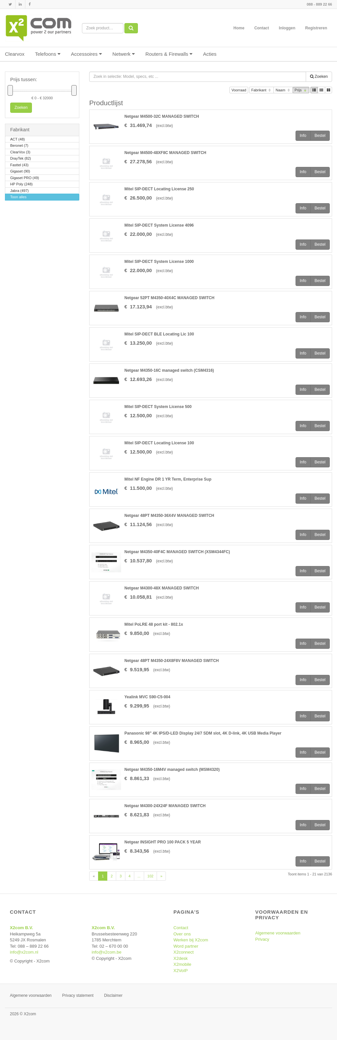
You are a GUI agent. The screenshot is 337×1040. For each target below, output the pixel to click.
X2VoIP (180, 970)
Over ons (182, 933)
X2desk (180, 958)
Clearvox (14, 54)
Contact (261, 28)
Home (238, 28)
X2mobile (182, 964)
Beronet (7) (19, 145)
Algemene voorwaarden (277, 932)
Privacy (262, 939)
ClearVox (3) (20, 152)
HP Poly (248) (21, 184)
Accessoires (86, 54)
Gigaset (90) (20, 171)
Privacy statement (77, 995)
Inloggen (287, 28)
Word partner (185, 946)
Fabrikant (261, 90)
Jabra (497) (19, 191)
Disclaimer (113, 995)
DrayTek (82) (20, 158)
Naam (283, 90)
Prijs (301, 90)
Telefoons (47, 54)
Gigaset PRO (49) (24, 178)
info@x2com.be (107, 952)
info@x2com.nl (24, 952)
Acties (210, 54)
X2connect (183, 952)
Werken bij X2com (190, 939)
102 (150, 876)
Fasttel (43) (19, 165)
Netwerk (124, 54)
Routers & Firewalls (169, 54)
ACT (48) (17, 139)
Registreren (316, 28)
